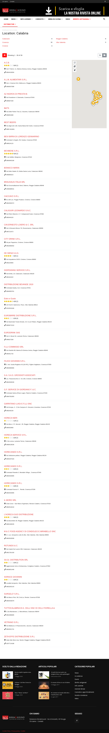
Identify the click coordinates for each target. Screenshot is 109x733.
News (14, 19)
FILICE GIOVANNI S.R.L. (15, 361)
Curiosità (40, 19)
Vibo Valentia (60, 42)
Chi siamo (5, 1)
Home (6, 19)
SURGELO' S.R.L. (12, 594)
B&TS (6, 108)
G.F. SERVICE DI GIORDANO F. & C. (20, 389)
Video (68, 19)
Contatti (12, 1)
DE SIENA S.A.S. (11, 253)
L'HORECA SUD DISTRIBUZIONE (18, 514)
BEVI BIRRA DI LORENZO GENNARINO (21, 136)
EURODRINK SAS (12, 333)
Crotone (5, 46)
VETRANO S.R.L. (11, 622)
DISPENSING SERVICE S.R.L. (17, 270)
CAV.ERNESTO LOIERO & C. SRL (19, 225)
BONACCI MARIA (11, 168)
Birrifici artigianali (82, 19)
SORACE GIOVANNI (13, 577)
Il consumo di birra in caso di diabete (60, 682)
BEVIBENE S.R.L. (11, 151)
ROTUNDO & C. (11, 546)
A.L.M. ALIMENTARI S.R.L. (15, 80)
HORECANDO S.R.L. (13, 452)
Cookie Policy (6, 731)
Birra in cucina (55, 19)
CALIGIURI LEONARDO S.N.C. (17, 210)
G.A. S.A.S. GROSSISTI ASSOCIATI (19, 375)
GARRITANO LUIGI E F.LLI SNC (18, 404)
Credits (23, 731)
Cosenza (5, 42)
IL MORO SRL (10, 500)
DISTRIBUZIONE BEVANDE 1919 (18, 284)
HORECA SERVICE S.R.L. (15, 435)
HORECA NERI (10, 418)
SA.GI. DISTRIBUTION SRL (16, 560)
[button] (104, 19)
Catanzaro (6, 39)
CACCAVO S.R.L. (11, 196)
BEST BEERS (10, 122)
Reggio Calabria (62, 39)
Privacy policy (15, 731)
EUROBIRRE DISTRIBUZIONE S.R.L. (20, 316)
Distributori (10, 24)
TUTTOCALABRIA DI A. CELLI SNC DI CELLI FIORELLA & (29, 608)
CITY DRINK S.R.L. (12, 239)
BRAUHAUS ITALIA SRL (14, 182)
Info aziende (26, 19)
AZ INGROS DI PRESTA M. (16, 94)
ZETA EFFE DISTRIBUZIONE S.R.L (19, 637)
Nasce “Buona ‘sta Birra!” (21, 692)
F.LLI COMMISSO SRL (14, 347)
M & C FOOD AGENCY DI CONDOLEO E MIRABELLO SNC (30, 531)
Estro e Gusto (10, 299)
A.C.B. (7, 63)
